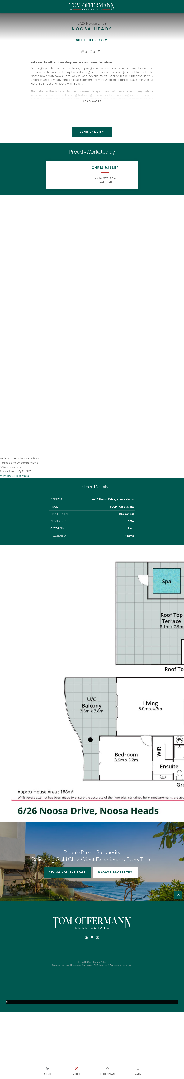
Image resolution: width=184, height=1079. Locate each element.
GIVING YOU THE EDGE (66, 940)
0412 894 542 (105, 178)
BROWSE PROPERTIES (115, 940)
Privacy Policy (99, 1029)
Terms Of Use (84, 1029)
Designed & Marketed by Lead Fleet (115, 1032)
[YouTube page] (97, 1005)
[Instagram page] (92, 1005)
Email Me (105, 182)
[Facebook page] (87, 1005)
